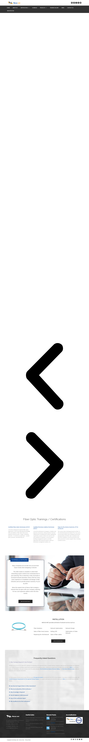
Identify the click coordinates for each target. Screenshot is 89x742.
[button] (44, 376)
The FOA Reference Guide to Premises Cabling (49, 669)
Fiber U (71, 667)
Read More (53, 722)
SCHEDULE (34, 7)
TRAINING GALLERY (54, 7)
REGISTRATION (10, 10)
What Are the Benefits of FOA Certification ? (21, 689)
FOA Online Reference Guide (68, 669)
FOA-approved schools (38, 677)
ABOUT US (15, 7)
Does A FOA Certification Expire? (18, 698)
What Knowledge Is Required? (18, 692)
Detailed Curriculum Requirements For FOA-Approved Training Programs (24, 679)
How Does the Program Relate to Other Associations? (23, 686)
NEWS (63, 7)
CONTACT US (70, 7)
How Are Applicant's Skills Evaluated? (19, 695)
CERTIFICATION (25, 8)
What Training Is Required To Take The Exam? (21, 662)
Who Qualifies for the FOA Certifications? (20, 701)
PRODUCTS (43, 8)
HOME (8, 7)
